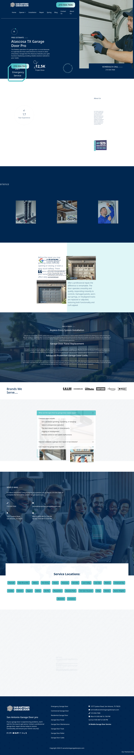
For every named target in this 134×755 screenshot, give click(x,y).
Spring (49, 12)
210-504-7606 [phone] (66, 4)
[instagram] (9, 733)
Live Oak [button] (97, 583)
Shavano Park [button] (70, 591)
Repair (41, 12)
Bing (23, 733)
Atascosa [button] (65, 583)
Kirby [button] (98, 591)
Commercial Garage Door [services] (60, 711)
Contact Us (63, 12)
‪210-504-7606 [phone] (11, 506)
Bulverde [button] (61, 599)
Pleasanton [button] (58, 591)
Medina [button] (107, 583)
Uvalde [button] (10, 591)
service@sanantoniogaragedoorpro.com (105, 710)
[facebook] (7, 733)
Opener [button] (21, 12)
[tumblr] (26, 733)
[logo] (15, 5)
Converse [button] (71, 599)
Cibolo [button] (55, 583)
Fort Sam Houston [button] (86, 591)
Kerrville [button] (75, 583)
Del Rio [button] (46, 591)
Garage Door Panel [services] (57, 720)
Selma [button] (38, 591)
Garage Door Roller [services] (57, 733)
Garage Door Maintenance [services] (60, 724)
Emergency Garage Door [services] (59, 706)
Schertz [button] (20, 591)
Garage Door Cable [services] (57, 738)
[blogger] (16, 733)
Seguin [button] (29, 591)
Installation (32, 12)
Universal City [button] (119, 583)
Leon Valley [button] (86, 583)
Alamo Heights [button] (119, 591)
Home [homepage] (14, 12)
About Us (72, 12)
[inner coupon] (99, 145)
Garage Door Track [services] (57, 729)
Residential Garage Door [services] (59, 715)
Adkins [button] (35, 583)
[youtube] (14, 733)
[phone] (16, 35)
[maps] (18, 733)
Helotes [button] (107, 591)
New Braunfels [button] (23, 583)
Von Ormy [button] (45, 583)
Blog (56, 12)
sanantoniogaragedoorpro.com (73, 748)
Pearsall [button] (11, 583)
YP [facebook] (20, 733)
